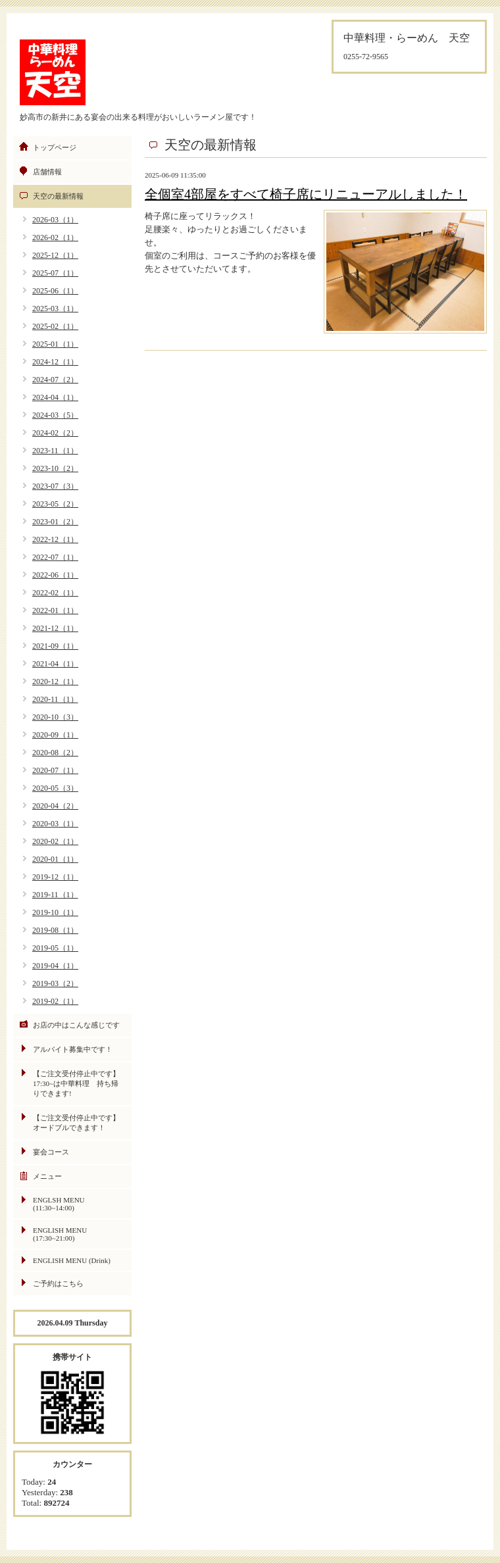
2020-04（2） (55, 805)
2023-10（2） (55, 468)
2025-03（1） (55, 308)
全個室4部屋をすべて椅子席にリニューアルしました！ (306, 194)
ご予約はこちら (58, 1283)
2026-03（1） (55, 219)
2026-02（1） (55, 237)
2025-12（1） (55, 255)
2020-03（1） (55, 823)
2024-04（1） (55, 397)
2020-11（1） (55, 699)
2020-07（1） (55, 770)
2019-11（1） (55, 894)
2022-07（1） (55, 557)
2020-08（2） (55, 752)
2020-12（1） (55, 681)
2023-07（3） (55, 486)
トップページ (54, 147)
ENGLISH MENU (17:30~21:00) (60, 1234)
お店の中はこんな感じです (76, 1025)
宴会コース (51, 1152)
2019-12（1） (55, 876)
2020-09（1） (55, 734)
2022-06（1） (55, 575)
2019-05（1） (55, 948)
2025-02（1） (55, 326)
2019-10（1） (55, 912)
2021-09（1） (55, 646)
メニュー (47, 1176)
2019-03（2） (55, 983)
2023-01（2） (55, 521)
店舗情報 (47, 172)
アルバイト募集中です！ (73, 1049)
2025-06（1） (55, 290)
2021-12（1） (55, 628)
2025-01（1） (55, 344)
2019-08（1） (55, 930)
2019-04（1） (55, 965)
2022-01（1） (55, 610)
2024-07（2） (55, 379)
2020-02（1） (55, 841)
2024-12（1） (55, 361)
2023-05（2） (55, 504)
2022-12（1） (55, 539)
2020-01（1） (55, 859)
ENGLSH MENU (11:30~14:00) (59, 1204)
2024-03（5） (55, 415)
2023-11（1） (55, 450)
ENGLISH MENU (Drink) (72, 1260)
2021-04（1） (55, 663)
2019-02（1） (55, 1001)
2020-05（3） (55, 788)
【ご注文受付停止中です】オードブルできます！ (76, 1122)
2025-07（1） (55, 273)
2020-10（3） (55, 717)
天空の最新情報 (58, 196)
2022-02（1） (55, 592)
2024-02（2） (55, 432)
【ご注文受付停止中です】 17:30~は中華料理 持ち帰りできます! (80, 1083)
